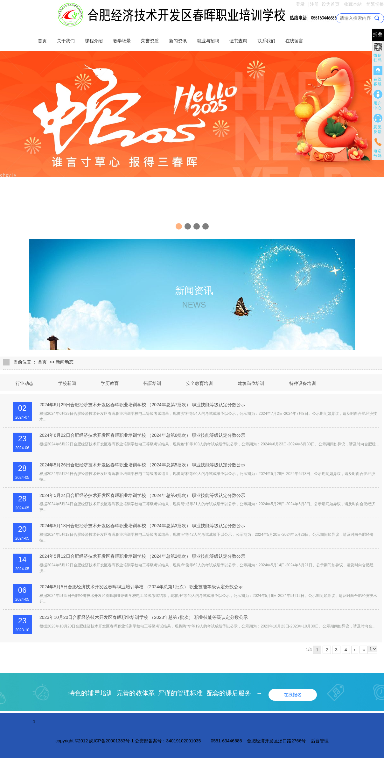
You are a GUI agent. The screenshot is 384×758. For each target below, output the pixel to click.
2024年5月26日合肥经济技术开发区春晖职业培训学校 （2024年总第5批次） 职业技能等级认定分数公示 (142, 464)
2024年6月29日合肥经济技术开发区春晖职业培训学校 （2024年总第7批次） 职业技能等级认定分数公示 (142, 404)
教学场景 (122, 40)
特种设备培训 (302, 383)
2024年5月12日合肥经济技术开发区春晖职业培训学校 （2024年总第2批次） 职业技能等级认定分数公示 (142, 556)
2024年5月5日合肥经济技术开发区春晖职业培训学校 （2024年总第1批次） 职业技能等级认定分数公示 (141, 586)
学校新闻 (67, 383)
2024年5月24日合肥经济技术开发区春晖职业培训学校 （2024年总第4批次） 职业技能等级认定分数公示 (142, 495)
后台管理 (320, 740)
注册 (314, 4)
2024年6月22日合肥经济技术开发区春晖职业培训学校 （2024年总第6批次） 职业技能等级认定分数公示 (142, 435)
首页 (42, 40)
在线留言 (294, 40)
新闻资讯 (178, 40)
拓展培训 (152, 383)
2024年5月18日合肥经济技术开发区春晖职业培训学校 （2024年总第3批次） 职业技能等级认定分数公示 (142, 525)
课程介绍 (94, 40)
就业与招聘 (208, 40)
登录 (300, 4)
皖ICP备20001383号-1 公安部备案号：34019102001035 (145, 740)
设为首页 (330, 4)
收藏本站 (353, 4)
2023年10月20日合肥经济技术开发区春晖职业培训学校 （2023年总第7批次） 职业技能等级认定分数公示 (143, 617)
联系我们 (266, 40)
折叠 (378, 34)
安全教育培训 (199, 383)
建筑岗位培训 (251, 383)
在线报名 (293, 694)
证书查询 (238, 40)
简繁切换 (375, 4)
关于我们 (66, 40)
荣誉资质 (150, 40)
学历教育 (110, 383)
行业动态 (24, 383)
